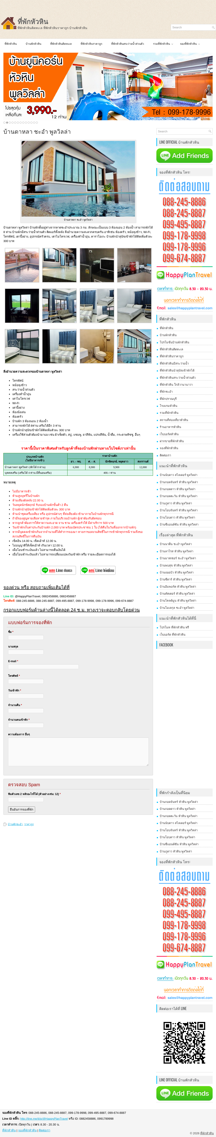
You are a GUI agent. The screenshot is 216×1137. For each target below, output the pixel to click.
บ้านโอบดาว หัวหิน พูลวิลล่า (177, 517)
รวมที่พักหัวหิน (169, 412)
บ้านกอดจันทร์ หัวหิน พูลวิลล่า (179, 482)
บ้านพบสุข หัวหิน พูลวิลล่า (176, 565)
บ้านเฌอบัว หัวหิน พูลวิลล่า (177, 572)
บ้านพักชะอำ (15, 824)
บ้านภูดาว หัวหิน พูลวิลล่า (176, 503)
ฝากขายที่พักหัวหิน (172, 441)
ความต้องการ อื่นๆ (18, 734)
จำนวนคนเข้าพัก (18, 719)
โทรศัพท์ (14, 675)
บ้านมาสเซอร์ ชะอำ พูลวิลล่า (178, 558)
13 (37, 123)
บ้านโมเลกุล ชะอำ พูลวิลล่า (177, 607)
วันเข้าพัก (14, 690)
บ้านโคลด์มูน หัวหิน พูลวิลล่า (178, 600)
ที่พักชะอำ (166, 391)
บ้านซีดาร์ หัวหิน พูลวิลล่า (176, 579)
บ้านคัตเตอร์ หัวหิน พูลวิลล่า (177, 593)
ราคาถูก (29, 824)
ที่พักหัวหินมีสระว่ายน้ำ (174, 363)
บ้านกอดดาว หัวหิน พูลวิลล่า (177, 489)
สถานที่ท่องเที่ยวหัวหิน (174, 420)
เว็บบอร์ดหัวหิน (169, 434)
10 (29, 123)
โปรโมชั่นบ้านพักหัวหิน (174, 342)
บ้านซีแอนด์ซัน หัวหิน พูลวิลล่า (179, 524)
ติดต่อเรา (165, 455)
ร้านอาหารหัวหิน (170, 427)
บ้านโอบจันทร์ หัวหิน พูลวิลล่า (179, 510)
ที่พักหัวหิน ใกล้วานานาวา (176, 384)
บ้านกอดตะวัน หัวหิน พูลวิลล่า (178, 496)
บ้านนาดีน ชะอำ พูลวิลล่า (176, 544)
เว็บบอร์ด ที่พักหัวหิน (172, 634)
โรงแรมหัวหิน (168, 406)
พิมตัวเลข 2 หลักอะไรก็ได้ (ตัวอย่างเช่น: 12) (34, 794)
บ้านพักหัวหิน (168, 335)
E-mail (13, 661)
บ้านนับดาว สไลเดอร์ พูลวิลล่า (178, 475)
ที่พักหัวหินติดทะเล (171, 349)
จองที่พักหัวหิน (169, 448)
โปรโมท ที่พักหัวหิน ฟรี (174, 627)
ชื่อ (10, 632)
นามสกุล (13, 646)
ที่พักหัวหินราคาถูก (172, 356)
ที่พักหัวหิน (33, 21)
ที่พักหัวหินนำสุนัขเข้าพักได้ (177, 370)
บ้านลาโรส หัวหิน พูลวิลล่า (176, 551)
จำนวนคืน (15, 705)
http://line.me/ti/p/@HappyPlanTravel (44, 1118)
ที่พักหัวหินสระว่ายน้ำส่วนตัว (178, 377)
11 (31, 123)
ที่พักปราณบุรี (168, 399)
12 (34, 123)
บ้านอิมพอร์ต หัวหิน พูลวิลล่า (178, 586)
